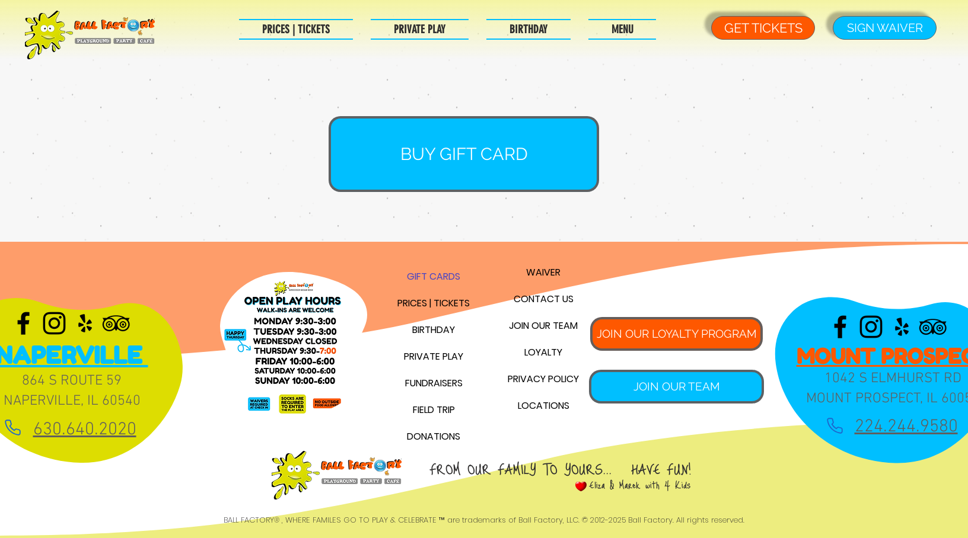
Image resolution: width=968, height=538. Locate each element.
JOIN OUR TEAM (543, 325)
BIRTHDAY (433, 330)
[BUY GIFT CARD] (464, 154)
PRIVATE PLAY (433, 356)
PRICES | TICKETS (433, 303)
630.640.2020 (84, 430)
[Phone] (12, 427)
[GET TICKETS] (763, 28)
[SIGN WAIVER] (885, 28)
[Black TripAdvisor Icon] (116, 323)
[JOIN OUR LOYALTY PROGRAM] (676, 334)
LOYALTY (543, 352)
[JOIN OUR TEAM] (676, 387)
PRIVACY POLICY (543, 379)
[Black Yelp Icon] (85, 323)
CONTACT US (544, 299)
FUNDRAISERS (434, 383)
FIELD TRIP (434, 410)
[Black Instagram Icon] (54, 323)
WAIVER (543, 272)
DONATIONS (433, 436)
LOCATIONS (543, 405)
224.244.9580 (906, 427)
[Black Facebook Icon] (23, 323)
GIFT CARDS (433, 276)
